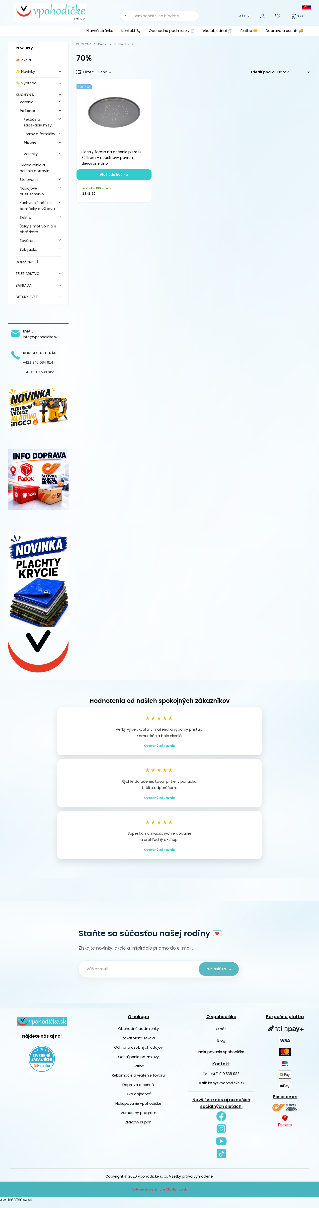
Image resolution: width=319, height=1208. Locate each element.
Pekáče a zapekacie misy (38, 122)
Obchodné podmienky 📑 (172, 30)
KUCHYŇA (25, 94)
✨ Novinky (25, 71)
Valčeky (31, 153)
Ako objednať (138, 1099)
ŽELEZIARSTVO (28, 273)
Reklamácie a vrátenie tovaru (138, 1080)
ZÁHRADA (24, 285)
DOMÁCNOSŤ (27, 262)
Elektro (25, 217)
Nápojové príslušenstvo (32, 191)
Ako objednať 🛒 (218, 30)
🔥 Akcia (23, 60)
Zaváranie (29, 240)
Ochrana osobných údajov (138, 1052)
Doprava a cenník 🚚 (284, 30)
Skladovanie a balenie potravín (34, 168)
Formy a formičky (39, 133)
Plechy (30, 142)
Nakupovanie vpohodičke (138, 1108)
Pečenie (27, 110)
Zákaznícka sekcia (138, 1043)
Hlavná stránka (99, 30)
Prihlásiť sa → (217, 974)
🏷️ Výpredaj (26, 83)
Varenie (26, 102)
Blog (221, 1045)
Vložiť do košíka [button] (114, 174)
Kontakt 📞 (131, 30)
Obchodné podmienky (138, 1033)
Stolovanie (29, 179)
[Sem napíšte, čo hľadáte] (165, 16)
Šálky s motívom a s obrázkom (38, 229)
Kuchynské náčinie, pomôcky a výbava (37, 205)
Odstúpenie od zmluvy (138, 1061)
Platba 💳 (249, 30)
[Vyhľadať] (125, 16)
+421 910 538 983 (225, 1078)
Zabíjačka (28, 249)
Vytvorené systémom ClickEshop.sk (159, 1194)
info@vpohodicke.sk (226, 1088)
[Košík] (297, 16)
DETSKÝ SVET (27, 296)
